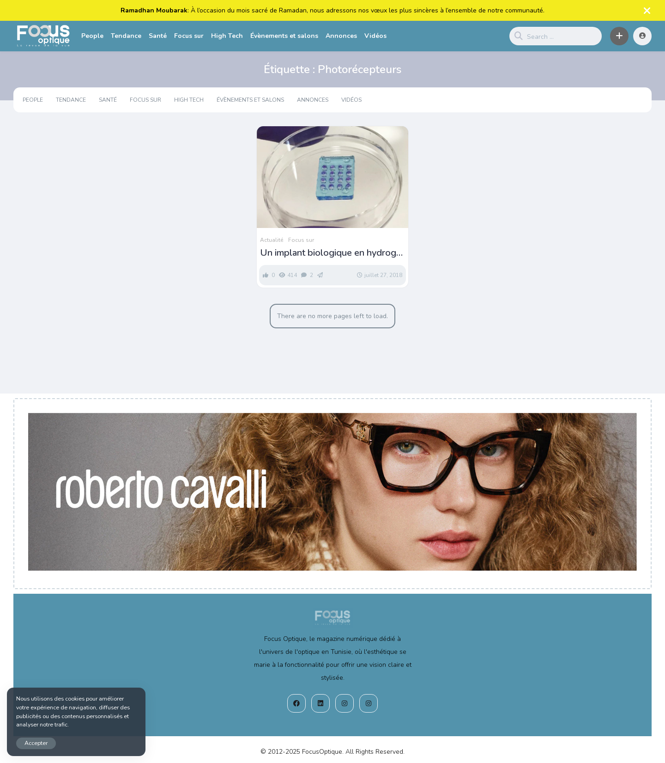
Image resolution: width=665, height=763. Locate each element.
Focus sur (189, 35)
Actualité (271, 240)
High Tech (227, 35)
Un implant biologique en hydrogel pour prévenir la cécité (332, 252)
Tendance (126, 35)
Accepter (36, 743)
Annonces (341, 35)
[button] (619, 36)
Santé (158, 35)
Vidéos (375, 35)
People (92, 35)
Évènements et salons (284, 35)
